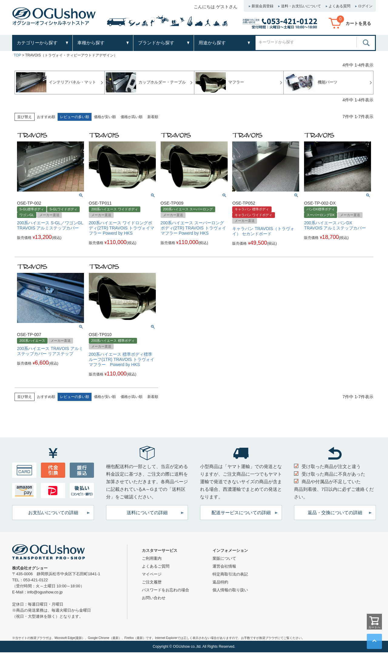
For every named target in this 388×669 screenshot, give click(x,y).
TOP (17, 55)
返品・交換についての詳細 (335, 512)
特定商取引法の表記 (230, 574)
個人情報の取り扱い (230, 590)
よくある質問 (339, 6)
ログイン (365, 6)
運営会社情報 (224, 566)
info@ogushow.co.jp (45, 592)
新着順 (152, 117)
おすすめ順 (46, 117)
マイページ (152, 574)
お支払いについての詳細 (53, 512)
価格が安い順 (105, 117)
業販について (224, 558)
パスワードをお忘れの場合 (165, 590)
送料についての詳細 (147, 512)
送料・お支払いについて (301, 6)
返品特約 (220, 582)
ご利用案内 (152, 558)
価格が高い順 (131, 117)
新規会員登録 (262, 6)
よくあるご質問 (155, 566)
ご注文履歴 (152, 582)
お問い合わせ (154, 598)
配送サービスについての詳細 (241, 512)
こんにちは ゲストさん (215, 6)
